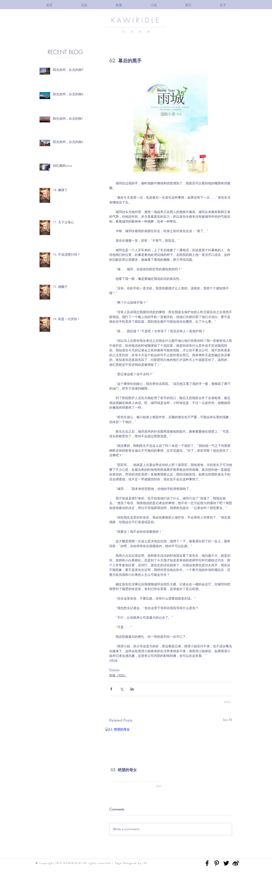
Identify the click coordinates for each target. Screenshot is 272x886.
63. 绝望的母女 (123, 769)
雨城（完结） (118, 675)
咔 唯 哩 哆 (136, 32)
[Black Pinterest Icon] (216, 863)
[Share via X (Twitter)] (122, 689)
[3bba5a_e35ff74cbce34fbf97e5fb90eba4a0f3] (235, 863)
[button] (119, 5)
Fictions (114, 670)
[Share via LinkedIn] (132, 689)
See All (227, 720)
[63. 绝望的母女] (136, 745)
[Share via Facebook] (111, 689)
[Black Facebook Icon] (207, 863)
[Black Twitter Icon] (226, 863)
